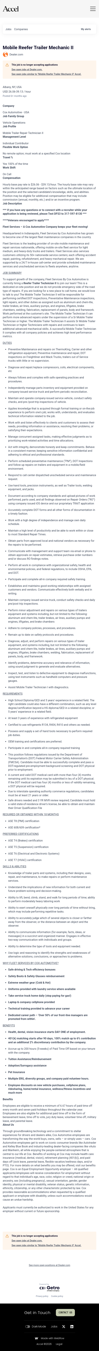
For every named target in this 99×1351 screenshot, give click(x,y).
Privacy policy (42, 1296)
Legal (59, 1344)
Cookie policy (57, 1296)
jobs (8, 29)
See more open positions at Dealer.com (49, 1265)
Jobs (54, 1326)
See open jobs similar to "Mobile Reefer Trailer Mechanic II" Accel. (46, 74)
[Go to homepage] (11, 9)
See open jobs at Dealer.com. (27, 69)
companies (21, 29)
